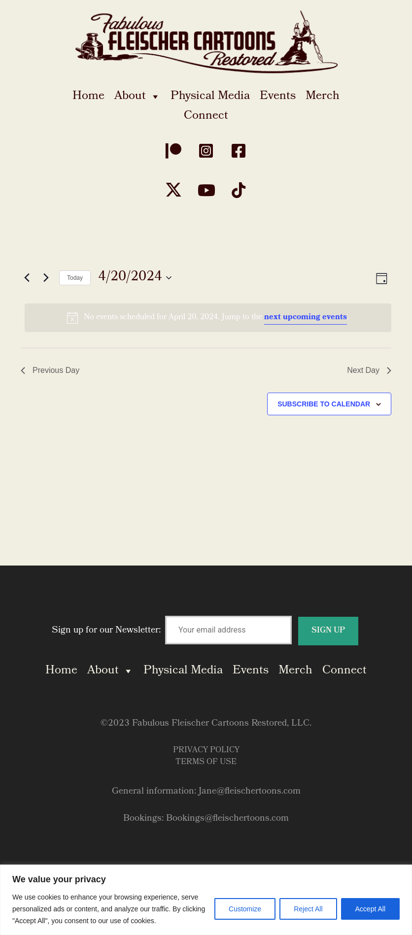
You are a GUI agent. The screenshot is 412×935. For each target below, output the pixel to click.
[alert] (208, 317)
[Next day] (46, 278)
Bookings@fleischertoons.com (227, 819)
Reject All (308, 909)
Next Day (369, 370)
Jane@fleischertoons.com (250, 792)
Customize (245, 909)
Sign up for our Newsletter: (205, 630)
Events (278, 96)
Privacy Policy (206, 750)
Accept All (370, 909)
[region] (206, 900)
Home (88, 96)
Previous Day (50, 370)
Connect (206, 116)
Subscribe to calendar (323, 404)
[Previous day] (27, 278)
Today (75, 277)
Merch (323, 96)
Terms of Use (206, 762)
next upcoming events (305, 317)
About (137, 96)
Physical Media (210, 96)
